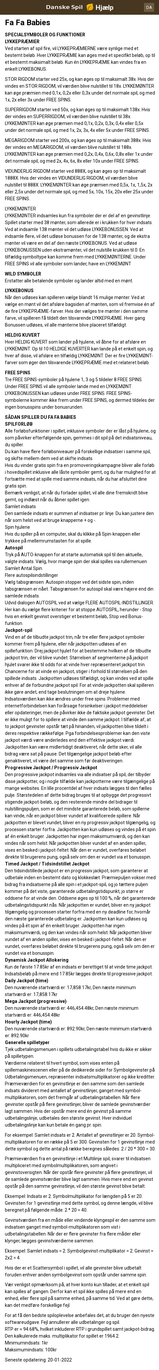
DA (149, 7)
